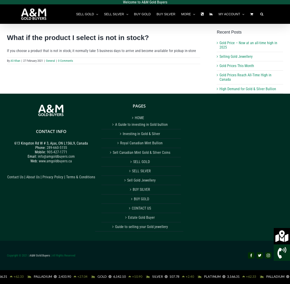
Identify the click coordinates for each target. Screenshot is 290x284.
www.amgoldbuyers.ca (55, 161)
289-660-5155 (57, 147)
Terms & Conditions (80, 177)
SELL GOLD (141, 162)
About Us (33, 177)
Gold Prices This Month (236, 66)
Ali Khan (15, 60)
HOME (139, 118)
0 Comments (65, 60)
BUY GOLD (141, 199)
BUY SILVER (141, 189)
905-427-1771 (57, 152)
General (50, 60)
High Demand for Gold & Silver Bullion (247, 89)
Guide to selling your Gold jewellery (141, 227)
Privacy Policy (53, 177)
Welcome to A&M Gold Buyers (145, 2)
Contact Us (15, 177)
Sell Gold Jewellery (141, 180)
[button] (261, 14)
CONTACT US (141, 208)
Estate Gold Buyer (141, 217)
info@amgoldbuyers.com (56, 156)
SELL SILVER (141, 171)
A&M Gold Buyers (39, 255)
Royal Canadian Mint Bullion (141, 143)
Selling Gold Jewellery (236, 56)
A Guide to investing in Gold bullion (141, 124)
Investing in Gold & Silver (141, 134)
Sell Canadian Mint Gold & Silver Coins (141, 152)
